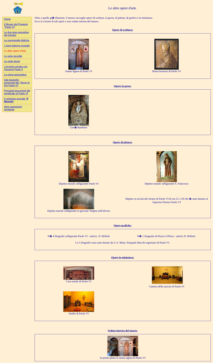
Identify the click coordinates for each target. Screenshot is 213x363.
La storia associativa (15, 74)
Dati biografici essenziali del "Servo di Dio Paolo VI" (16, 83)
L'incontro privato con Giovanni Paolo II (15, 68)
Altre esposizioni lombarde (13, 108)
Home (7, 19)
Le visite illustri (12, 61)
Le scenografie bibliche (16, 40)
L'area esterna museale (17, 45)
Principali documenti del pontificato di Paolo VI (17, 92)
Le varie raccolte (13, 56)
